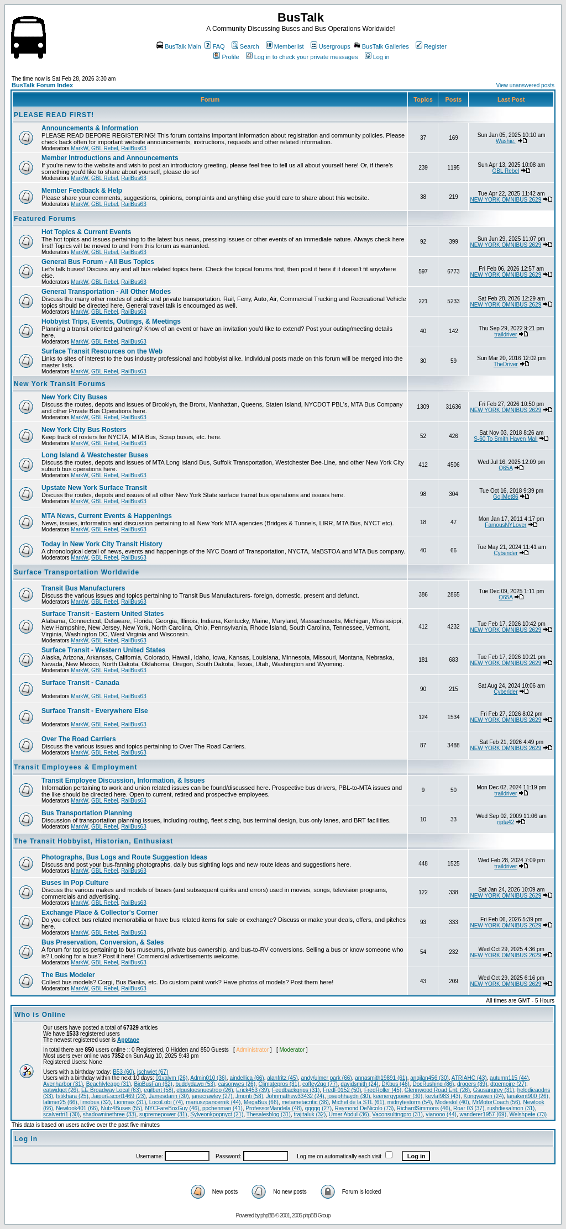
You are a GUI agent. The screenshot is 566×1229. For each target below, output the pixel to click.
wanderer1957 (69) (482, 1114)
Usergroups (330, 46)
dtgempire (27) (508, 1084)
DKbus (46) (395, 1084)
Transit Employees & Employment (75, 767)
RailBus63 (133, 148)
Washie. (506, 141)
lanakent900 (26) (527, 1096)
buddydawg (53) (195, 1084)
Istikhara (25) (72, 1096)
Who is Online (40, 1015)
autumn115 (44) (509, 1078)
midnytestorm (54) (409, 1102)
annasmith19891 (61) (381, 1078)
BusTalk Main (178, 46)
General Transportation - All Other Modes (106, 292)
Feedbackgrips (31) (295, 1090)
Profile (226, 57)
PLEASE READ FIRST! (54, 115)
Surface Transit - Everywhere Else (94, 711)
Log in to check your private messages (302, 57)
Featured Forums (45, 219)
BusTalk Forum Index (42, 85)
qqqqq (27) (318, 1108)
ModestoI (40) (452, 1102)
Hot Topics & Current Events (86, 232)
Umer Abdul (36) (349, 1114)
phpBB (267, 1215)
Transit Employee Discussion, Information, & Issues (123, 780)
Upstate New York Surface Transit (94, 488)
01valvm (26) (171, 1078)
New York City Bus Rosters (84, 430)
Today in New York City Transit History (102, 544)
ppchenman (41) (222, 1108)
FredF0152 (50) (342, 1090)
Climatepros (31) (279, 1084)
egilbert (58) (158, 1090)
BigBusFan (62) (153, 1084)
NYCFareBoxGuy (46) (172, 1108)
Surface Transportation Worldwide (76, 572)
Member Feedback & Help (81, 190)
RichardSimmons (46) (423, 1108)
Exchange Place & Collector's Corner (99, 912)
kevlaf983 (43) (443, 1096)
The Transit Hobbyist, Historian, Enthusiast (93, 841)
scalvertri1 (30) (61, 1114)
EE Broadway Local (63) (111, 1090)
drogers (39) (472, 1084)
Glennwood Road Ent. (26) (437, 1090)
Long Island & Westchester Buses (94, 455)
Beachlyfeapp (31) (108, 1084)
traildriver (505, 334)
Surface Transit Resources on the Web (102, 351)
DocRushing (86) (433, 1084)
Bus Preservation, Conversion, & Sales (102, 942)
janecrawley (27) (212, 1096)
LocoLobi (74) (166, 1102)
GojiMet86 (505, 497)
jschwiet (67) (152, 1072)
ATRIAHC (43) (469, 1078)
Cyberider (505, 553)
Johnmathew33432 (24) (295, 1096)
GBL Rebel (104, 148)
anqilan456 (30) (429, 1078)
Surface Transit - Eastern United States (102, 614)
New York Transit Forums (60, 384)
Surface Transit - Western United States (103, 650)
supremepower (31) (163, 1114)
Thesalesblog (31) (269, 1114)
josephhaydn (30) (348, 1096)
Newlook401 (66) (77, 1108)
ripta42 (506, 822)
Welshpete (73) (528, 1114)
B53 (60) (123, 1072)
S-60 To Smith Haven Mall (505, 439)
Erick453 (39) (252, 1090)
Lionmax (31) (130, 1102)
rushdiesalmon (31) (511, 1108)
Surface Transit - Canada (80, 683)
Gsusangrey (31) (493, 1090)
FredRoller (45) (382, 1090)
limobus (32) (95, 1102)
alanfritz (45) (282, 1078)
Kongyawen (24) (484, 1096)
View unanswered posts (525, 85)
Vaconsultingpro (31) (397, 1114)
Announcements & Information (89, 128)
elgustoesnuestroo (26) (204, 1090)
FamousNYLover (505, 525)
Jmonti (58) (249, 1096)
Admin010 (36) (208, 1078)
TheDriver (506, 364)
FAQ (215, 46)
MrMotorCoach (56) (496, 1102)
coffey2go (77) (320, 1084)
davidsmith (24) (359, 1084)
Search (245, 46)
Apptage (128, 1040)
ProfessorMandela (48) (273, 1108)
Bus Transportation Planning (86, 813)
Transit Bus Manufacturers (83, 588)
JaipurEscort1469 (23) (118, 1096)
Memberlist (285, 46)
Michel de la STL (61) (358, 1102)
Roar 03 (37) (468, 1108)
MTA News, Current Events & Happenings (106, 516)
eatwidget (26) (60, 1090)
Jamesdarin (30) (168, 1096)
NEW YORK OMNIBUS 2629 (505, 200)
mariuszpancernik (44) (213, 1102)
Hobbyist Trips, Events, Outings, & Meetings (111, 321)
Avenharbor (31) (63, 1084)
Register (431, 46)
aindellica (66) (246, 1078)
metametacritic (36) (305, 1102)
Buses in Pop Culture (74, 883)
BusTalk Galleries (381, 46)
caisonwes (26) (236, 1084)
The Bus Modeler (68, 975)
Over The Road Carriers (78, 739)
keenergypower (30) (397, 1096)
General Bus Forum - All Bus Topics (97, 262)
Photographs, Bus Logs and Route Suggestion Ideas (124, 857)
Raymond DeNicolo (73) (364, 1108)
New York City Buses (74, 397)
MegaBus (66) (261, 1102)
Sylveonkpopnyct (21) (216, 1114)
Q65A (505, 468)
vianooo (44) (441, 1114)
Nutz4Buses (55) (121, 1108)
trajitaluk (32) (310, 1114)
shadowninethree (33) (110, 1114)
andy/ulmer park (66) (326, 1078)
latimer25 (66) (60, 1102)
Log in (377, 57)
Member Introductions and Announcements (110, 158)
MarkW (79, 148)
